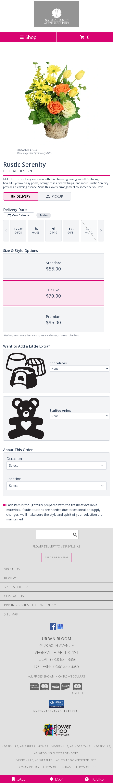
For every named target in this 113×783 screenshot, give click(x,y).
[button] (56, 704)
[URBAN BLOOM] (56, 26)
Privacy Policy (28, 767)
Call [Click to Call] (18, 779)
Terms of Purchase (57, 767)
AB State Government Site (76, 760)
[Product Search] (57, 534)
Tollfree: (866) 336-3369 (57, 666)
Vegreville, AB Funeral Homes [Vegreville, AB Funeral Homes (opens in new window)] (25, 746)
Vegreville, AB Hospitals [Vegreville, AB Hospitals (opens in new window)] (71, 746)
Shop (28, 37)
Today (44, 215)
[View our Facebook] (53, 628)
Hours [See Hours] (94, 779)
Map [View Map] (56, 779)
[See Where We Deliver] (56, 557)
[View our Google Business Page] (60, 628)
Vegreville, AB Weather (35, 760)
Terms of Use (86, 767)
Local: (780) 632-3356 (56, 659)
